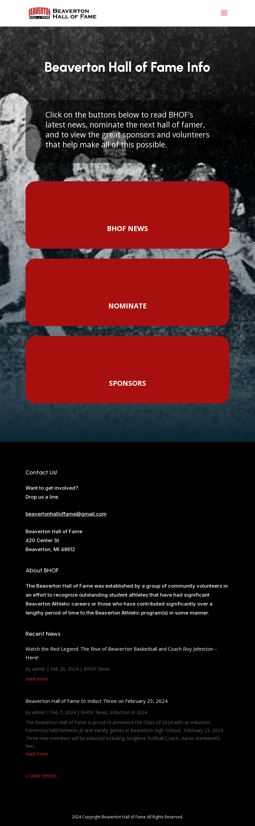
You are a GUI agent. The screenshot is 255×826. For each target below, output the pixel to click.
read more (37, 679)
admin (38, 669)
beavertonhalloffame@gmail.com (66, 514)
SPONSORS (127, 383)
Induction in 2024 (128, 712)
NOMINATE (127, 305)
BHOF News (97, 669)
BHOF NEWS (127, 228)
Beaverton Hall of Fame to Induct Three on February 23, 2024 (97, 701)
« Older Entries (41, 776)
